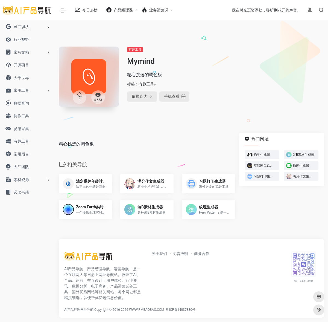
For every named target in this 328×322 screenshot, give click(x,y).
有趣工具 (135, 49)
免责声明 (180, 253)
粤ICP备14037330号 (180, 310)
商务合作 (201, 253)
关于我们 (159, 253)
